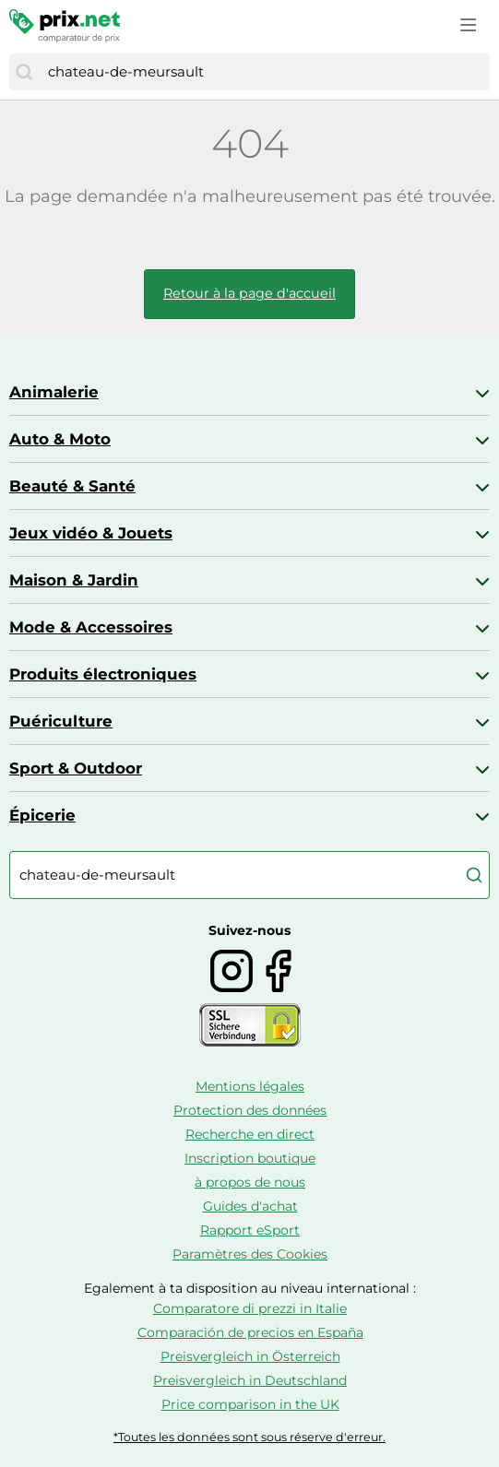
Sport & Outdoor (75, 768)
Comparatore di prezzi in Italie (250, 1308)
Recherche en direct (250, 1134)
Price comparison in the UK (250, 1404)
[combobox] (264, 71)
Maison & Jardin (73, 580)
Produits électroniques (102, 674)
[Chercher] (24, 71)
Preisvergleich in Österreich (250, 1356)
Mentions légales (250, 1086)
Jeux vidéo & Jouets (90, 533)
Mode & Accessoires (90, 627)
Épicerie (42, 815)
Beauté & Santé (72, 486)
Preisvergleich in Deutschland (250, 1380)
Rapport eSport (250, 1230)
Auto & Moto (60, 439)
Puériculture (61, 721)
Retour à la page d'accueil (249, 293)
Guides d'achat (250, 1206)
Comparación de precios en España (250, 1332)
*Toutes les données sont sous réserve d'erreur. (249, 1437)
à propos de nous (250, 1182)
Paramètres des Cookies (249, 1254)
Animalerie (54, 392)
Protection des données (250, 1110)
